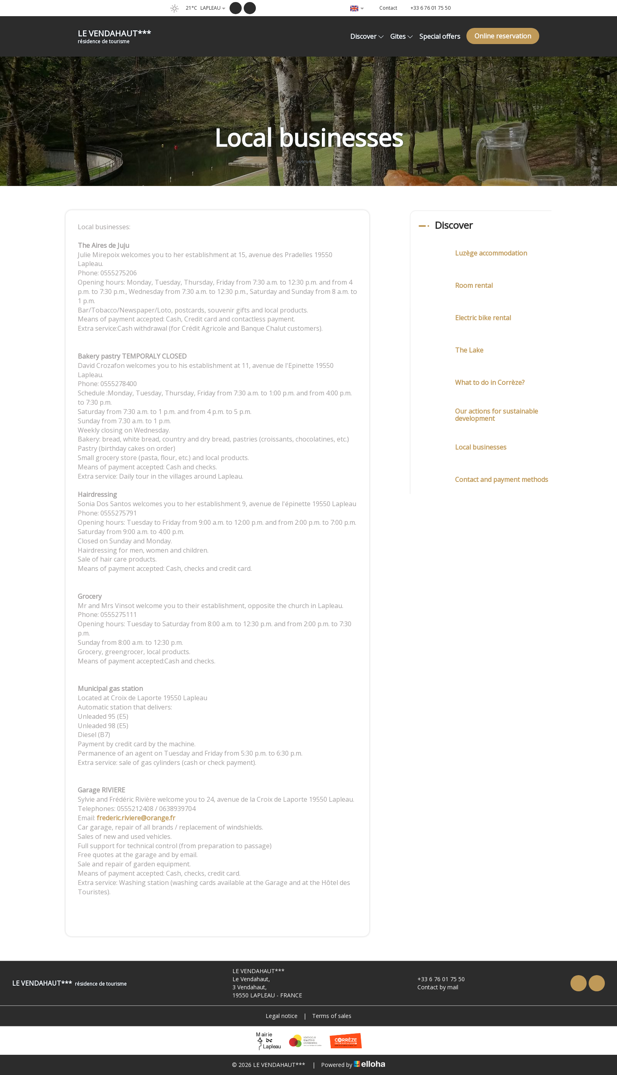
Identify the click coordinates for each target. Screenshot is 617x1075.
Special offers (439, 36)
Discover (367, 36)
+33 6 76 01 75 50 (436, 979)
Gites (401, 36)
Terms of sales (331, 1016)
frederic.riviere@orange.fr (136, 817)
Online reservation (502, 36)
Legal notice (282, 1016)
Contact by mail (433, 987)
